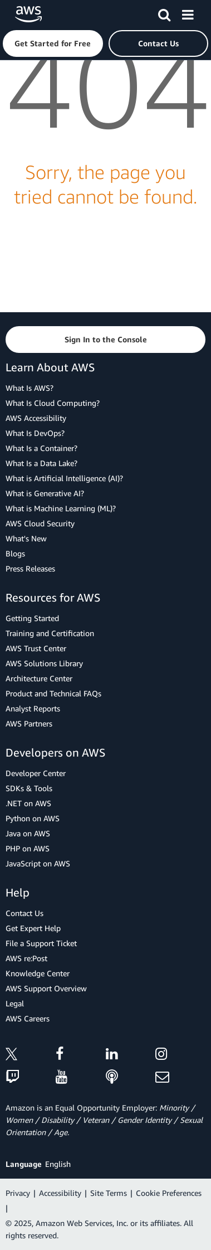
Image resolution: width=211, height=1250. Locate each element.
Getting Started (32, 618)
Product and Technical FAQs (53, 693)
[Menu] (187, 13)
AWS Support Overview (46, 988)
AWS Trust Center (36, 648)
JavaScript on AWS (38, 863)
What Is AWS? (29, 388)
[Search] (164, 13)
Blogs (15, 553)
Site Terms (108, 1193)
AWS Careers (28, 1018)
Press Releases (30, 568)
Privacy (18, 1193)
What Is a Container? (41, 448)
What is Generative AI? (45, 493)
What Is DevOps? (35, 433)
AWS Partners (29, 723)
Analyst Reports (33, 708)
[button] (53, 43)
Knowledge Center (38, 973)
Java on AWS (28, 833)
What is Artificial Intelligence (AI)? (64, 478)
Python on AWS (33, 818)
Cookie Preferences (169, 1193)
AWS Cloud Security (40, 523)
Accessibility (60, 1193)
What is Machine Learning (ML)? (61, 508)
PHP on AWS (28, 848)
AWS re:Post (26, 958)
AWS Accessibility (36, 418)
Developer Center (36, 773)
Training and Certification (50, 633)
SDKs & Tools (29, 788)
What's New (26, 538)
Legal (15, 1003)
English (58, 1164)
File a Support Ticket (41, 943)
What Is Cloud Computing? (53, 403)
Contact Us (24, 913)
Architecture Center (39, 678)
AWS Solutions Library (44, 663)
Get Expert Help (33, 928)
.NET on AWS (28, 803)
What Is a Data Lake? (41, 463)
